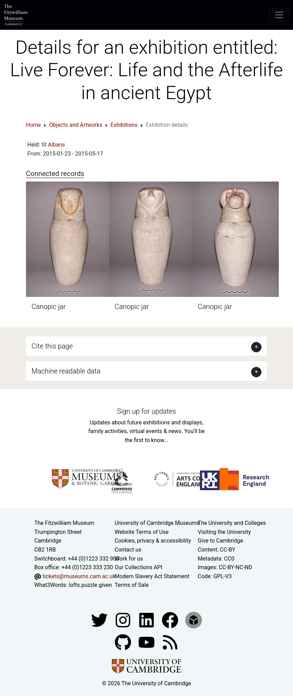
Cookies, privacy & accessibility (153, 540)
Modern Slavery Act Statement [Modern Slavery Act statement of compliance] (152, 576)
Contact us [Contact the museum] (128, 549)
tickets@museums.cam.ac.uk (79, 576)
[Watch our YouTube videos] (147, 641)
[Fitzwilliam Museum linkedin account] (171, 619)
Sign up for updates (146, 411)
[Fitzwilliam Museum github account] (123, 641)
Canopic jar (49, 306)
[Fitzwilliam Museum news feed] (170, 641)
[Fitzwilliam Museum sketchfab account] (194, 619)
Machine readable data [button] (66, 371)
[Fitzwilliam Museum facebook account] (147, 619)
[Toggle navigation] (279, 15)
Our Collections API (138, 567)
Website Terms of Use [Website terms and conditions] (142, 532)
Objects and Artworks (75, 125)
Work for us (129, 558)
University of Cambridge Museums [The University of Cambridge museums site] (157, 523)
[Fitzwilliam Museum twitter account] (100, 619)
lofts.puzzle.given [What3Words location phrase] (90, 585)
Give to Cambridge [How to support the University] (220, 540)
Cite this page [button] (52, 346)
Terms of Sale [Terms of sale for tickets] (132, 585)
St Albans (53, 144)
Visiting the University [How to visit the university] (224, 532)
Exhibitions (123, 125)
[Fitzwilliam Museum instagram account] (123, 619)
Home (33, 125)
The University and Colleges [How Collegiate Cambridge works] (232, 523)
